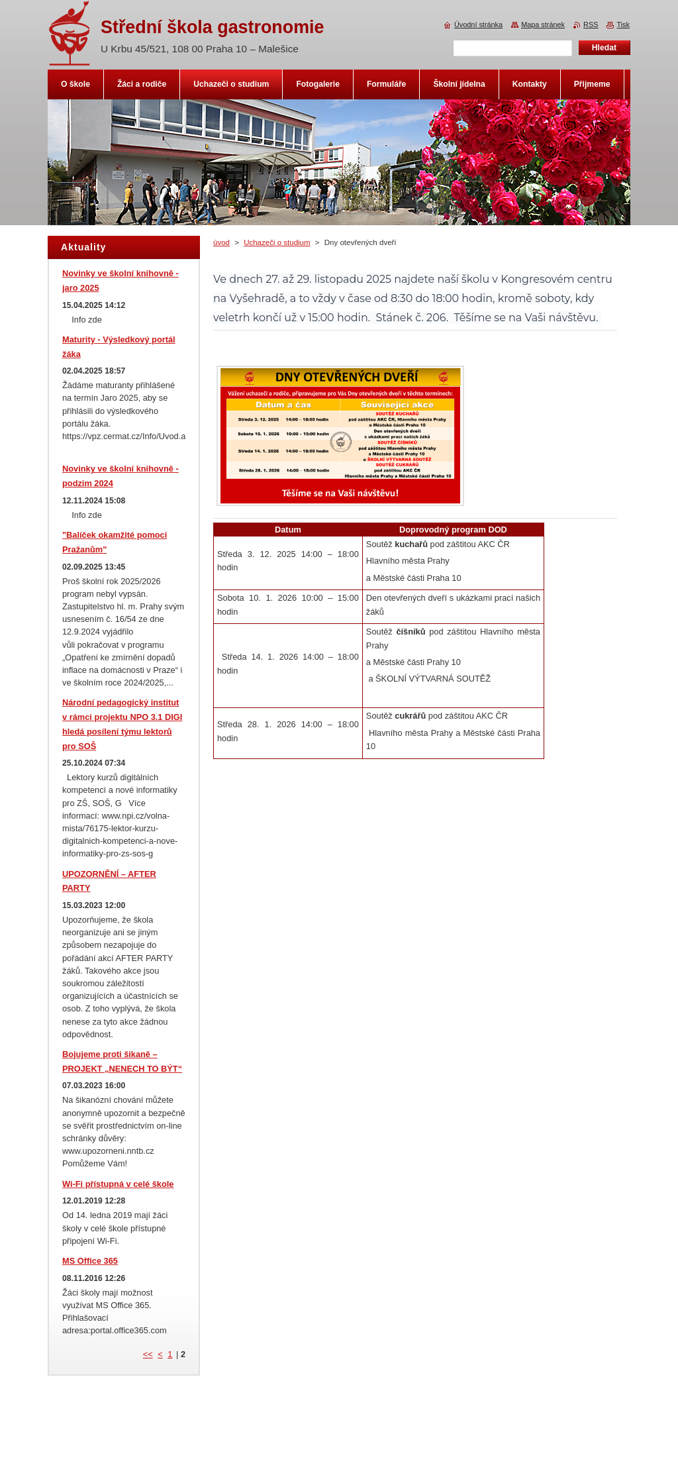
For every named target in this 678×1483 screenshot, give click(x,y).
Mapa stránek (543, 24)
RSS (590, 24)
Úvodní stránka (478, 24)
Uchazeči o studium (277, 242)
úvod (221, 242)
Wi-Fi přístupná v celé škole (117, 1184)
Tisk (623, 24)
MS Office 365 (90, 1261)
